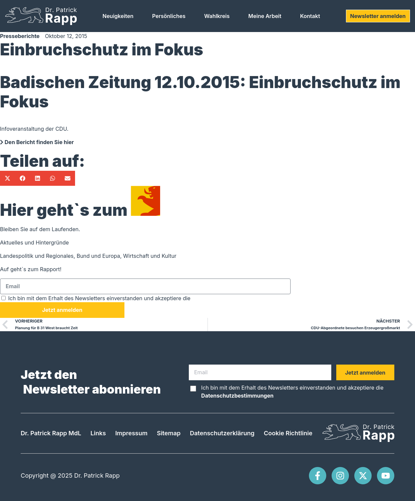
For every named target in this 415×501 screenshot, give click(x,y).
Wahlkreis (217, 16)
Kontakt (310, 16)
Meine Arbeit (264, 16)
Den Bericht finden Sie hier (37, 142)
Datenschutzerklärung (222, 433)
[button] (7, 178)
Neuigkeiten (117, 16)
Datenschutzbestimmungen (228, 298)
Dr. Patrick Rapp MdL (51, 433)
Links (98, 433)
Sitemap (168, 433)
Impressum (131, 433)
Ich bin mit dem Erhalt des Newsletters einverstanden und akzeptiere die (136, 298)
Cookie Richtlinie (288, 433)
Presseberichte (20, 36)
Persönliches (168, 16)
